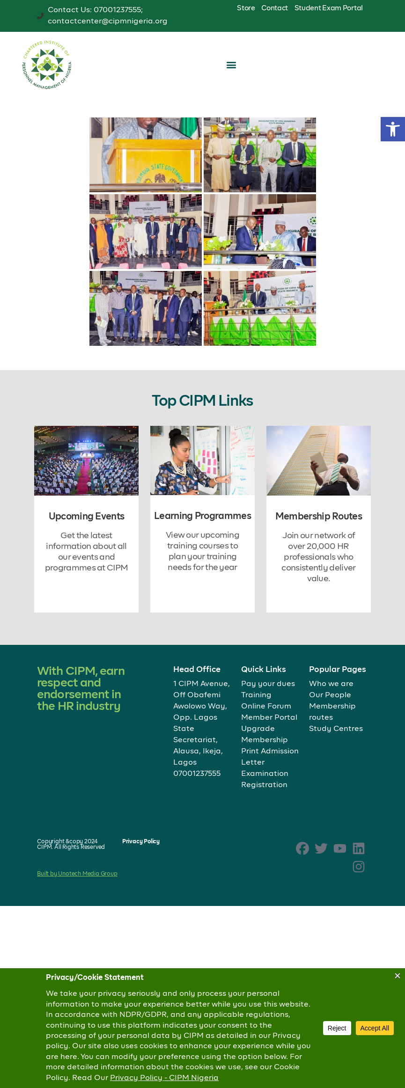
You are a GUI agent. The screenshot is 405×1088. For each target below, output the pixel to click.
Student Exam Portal (329, 8)
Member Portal (269, 718)
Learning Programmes (202, 516)
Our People (330, 695)
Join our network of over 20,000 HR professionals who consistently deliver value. (318, 557)
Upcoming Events (87, 516)
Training (256, 695)
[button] (393, 129)
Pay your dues (268, 684)
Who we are (331, 684)
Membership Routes (318, 516)
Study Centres (336, 729)
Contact (274, 8)
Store (246, 8)
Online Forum (266, 706)
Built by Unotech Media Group (77, 874)
